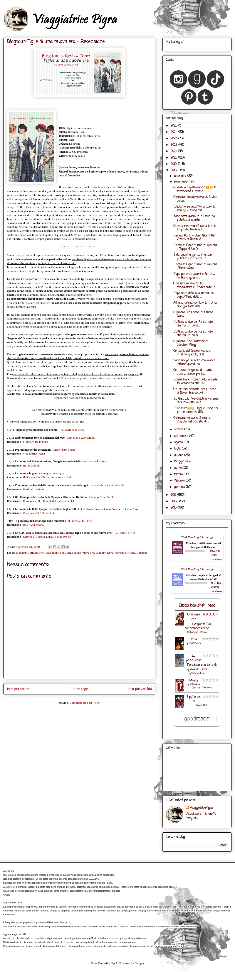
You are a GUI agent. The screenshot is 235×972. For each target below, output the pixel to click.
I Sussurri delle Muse (72, 430)
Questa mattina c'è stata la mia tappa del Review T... (194, 228)
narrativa (120, 552)
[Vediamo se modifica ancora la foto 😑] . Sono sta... (194, 209)
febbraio (180, 480)
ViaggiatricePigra (201, 808)
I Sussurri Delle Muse (36, 442)
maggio (179, 461)
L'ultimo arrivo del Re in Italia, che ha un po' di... (193, 324)
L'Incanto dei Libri (65, 501)
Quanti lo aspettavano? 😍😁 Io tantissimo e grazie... (194, 189)
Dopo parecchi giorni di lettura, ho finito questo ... (194, 276)
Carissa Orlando (198, 632)
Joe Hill (203, 705)
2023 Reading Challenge (197, 569)
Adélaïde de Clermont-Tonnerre (201, 686)
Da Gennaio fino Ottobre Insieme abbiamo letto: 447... (195, 401)
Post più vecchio (140, 689)
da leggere (52, 552)
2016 (174, 501)
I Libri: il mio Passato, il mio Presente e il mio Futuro (108, 509)
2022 (174, 145)
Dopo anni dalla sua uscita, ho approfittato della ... (193, 295)
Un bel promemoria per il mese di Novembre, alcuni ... (194, 391)
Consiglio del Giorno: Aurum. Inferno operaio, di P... (192, 353)
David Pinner (195, 643)
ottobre (179, 429)
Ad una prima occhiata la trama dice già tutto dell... (195, 305)
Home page (79, 689)
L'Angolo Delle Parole (101, 497)
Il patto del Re (193, 699)
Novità (131, 552)
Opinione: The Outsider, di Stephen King (190, 343)
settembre (181, 436)
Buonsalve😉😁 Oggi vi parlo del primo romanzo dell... (195, 410)
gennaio (180, 487)
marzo (179, 474)
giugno (179, 455)
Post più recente (19, 689)
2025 (174, 125)
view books (217, 559)
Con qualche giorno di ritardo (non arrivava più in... (192, 372)
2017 (174, 495)
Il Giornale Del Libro (35, 477)
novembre (181, 182)
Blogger (139, 963)
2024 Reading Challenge (197, 537)
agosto (179, 442)
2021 (174, 151)
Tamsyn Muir (198, 673)
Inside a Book (31, 465)
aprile (178, 468)
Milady (193, 680)
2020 (174, 158)
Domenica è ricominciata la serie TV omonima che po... (195, 381)
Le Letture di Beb (61, 477)
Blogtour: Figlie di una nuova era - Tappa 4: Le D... (195, 247)
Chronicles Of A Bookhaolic (108, 485)
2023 (174, 138)
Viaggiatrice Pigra (34, 453)
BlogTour (21, 552)
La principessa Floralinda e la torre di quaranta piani (201, 663)
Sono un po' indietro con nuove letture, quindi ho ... (194, 362)
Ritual (193, 639)
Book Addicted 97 (33, 525)
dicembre (180, 176)
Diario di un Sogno (64, 449)
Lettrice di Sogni (33, 537)
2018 (174, 170)
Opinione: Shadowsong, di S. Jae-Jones (195, 199)
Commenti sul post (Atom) (85, 703)
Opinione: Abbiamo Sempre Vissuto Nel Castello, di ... (191, 420)
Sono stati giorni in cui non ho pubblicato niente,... (194, 218)
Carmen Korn (36, 552)
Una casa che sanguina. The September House (198, 621)
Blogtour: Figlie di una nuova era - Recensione (195, 266)
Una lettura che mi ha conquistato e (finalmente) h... (195, 285)
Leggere (101, 552)
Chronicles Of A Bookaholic (39, 513)
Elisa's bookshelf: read (197, 605)
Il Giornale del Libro (80, 521)
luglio (178, 448)
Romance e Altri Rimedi (81, 437)
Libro (110, 552)
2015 (174, 507)
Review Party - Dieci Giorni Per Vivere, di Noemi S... (194, 237)
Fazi (62, 552)
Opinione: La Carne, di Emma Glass (193, 314)
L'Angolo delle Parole (58, 537)
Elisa (188, 543)
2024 (174, 132)
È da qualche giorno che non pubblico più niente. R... (192, 257)
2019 (174, 164)
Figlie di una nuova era (80, 552)
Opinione (142, 552)
